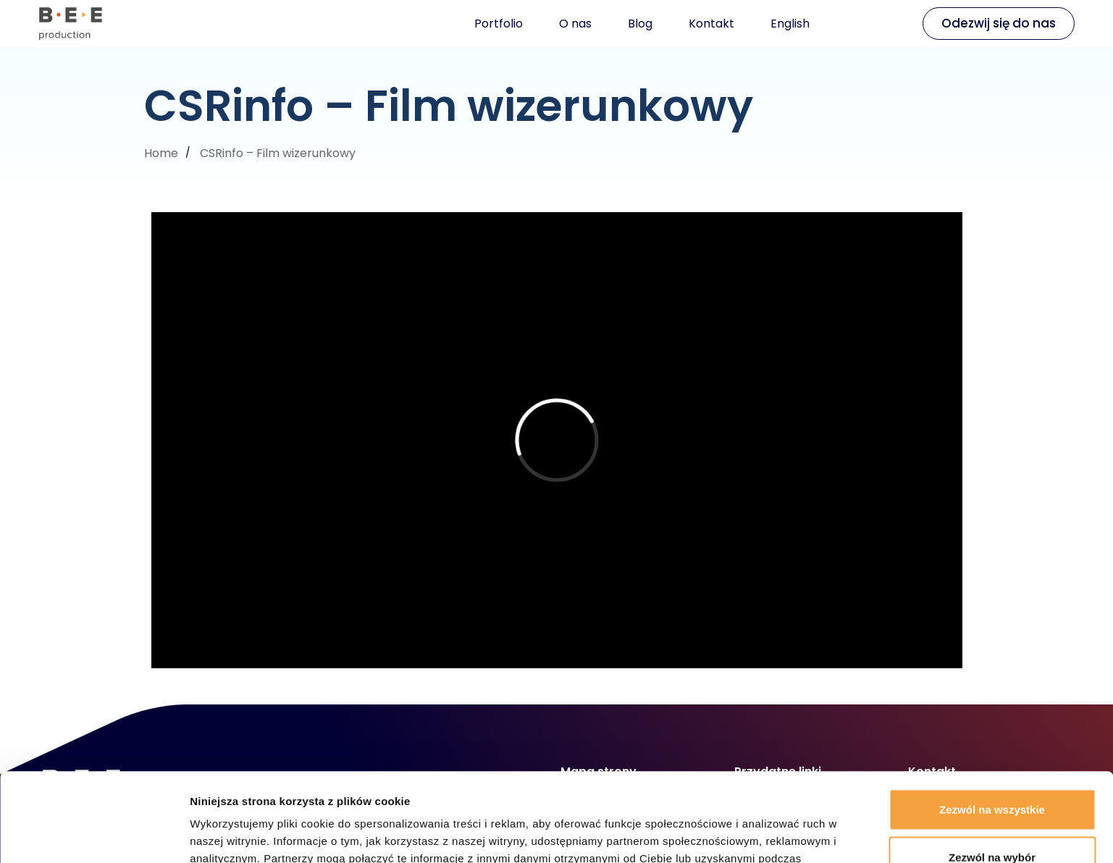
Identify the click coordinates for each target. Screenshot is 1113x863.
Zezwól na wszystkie (992, 721)
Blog (640, 23)
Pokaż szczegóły (772, 834)
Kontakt (711, 23)
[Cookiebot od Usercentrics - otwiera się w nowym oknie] (93, 835)
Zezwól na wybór (992, 768)
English (790, 23)
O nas (575, 23)
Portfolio (498, 23)
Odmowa (992, 815)
